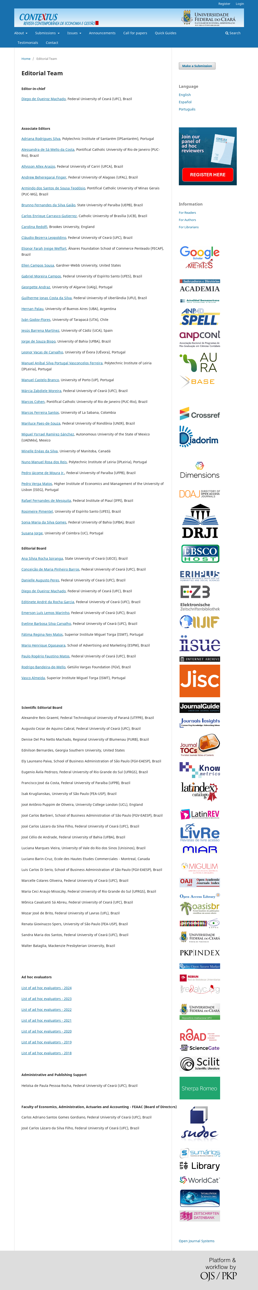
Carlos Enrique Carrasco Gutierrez (49, 216)
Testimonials (28, 42)
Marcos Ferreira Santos (40, 412)
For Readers (187, 212)
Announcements (102, 33)
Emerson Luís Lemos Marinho (45, 612)
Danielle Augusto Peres (40, 580)
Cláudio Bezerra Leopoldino (43, 237)
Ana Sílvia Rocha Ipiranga (42, 558)
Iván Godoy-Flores (35, 319)
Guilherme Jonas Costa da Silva (46, 298)
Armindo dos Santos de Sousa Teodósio (53, 188)
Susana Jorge (32, 533)
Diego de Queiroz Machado (43, 99)
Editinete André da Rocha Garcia (47, 602)
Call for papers (135, 33)
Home (25, 58)
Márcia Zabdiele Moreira (41, 390)
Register (224, 3)
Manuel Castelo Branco (40, 380)
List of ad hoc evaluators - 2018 (46, 1053)
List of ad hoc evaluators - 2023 (46, 998)
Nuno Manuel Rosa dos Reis (44, 462)
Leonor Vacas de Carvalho (42, 352)
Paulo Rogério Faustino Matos (45, 656)
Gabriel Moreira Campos (41, 276)
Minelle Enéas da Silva (39, 451)
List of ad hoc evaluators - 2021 (46, 1020)
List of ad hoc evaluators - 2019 (46, 1042)
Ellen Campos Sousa (37, 265)
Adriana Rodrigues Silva (40, 138)
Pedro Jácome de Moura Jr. (42, 472)
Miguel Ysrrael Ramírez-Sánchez (47, 434)
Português (187, 109)
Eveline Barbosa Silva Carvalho (46, 623)
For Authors (187, 220)
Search (233, 33)
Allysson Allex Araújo (38, 166)
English (185, 94)
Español (185, 102)
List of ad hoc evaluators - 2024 (46, 988)
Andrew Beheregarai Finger (43, 177)
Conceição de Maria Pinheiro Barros (50, 569)
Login (240, 3)
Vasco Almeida (33, 678)
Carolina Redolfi (34, 226)
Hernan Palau (32, 308)
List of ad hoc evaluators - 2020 (46, 1031)
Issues (73, 33)
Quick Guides (165, 33)
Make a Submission (197, 66)
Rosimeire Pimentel (37, 511)
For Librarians (189, 227)
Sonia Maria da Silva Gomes (43, 522)
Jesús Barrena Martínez (40, 330)
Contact (52, 42)
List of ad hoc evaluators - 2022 (46, 1009)
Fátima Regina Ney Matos (42, 634)
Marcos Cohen (33, 401)
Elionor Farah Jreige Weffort (43, 248)
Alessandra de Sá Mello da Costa (47, 149)
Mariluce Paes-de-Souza (40, 423)
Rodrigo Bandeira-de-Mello (43, 667)
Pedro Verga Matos (36, 483)
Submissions (46, 33)
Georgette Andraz (35, 287)
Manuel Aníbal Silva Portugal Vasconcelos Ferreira (62, 363)
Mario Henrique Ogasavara (43, 645)
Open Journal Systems (197, 1241)
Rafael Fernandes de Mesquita (46, 500)
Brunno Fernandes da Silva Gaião (48, 205)
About (19, 33)
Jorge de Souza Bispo (38, 341)
